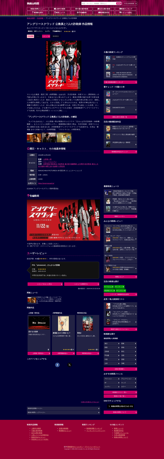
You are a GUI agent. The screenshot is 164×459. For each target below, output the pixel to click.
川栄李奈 (60, 164)
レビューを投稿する (81, 284)
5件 (70, 31)
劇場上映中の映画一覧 (120, 117)
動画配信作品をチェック (120, 152)
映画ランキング (125, 9)
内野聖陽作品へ (63, 353)
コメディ (47, 31)
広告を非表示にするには (90, 402)
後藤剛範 (73, 164)
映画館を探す (37, 12)
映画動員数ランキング (94, 428)
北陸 (122, 355)
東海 (122, 347)
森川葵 (67, 164)
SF (105, 383)
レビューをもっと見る (44, 284)
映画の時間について (119, 412)
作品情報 (40, 18)
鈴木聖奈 (88, 164)
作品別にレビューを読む (40, 439)
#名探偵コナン (109, 290)
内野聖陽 (46, 164)
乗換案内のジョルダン (75, 447)
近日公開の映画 (103, 9)
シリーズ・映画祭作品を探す (119, 294)
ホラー (123, 386)
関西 (106, 347)
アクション (108, 379)
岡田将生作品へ (87, 353)
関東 (122, 343)
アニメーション (126, 379)
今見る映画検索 (129, 3)
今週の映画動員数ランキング (113, 82)
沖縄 (122, 363)
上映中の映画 (59, 9)
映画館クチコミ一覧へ (120, 392)
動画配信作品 (103, 12)
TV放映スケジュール (121, 433)
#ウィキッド (119, 287)
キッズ (123, 383)
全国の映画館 (63, 428)
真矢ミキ (95, 164)
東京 (106, 343)
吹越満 (54, 166)
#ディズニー (120, 290)
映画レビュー (119, 277)
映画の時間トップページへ (36, 412)
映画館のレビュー (65, 431)
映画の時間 (31, 18)
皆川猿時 (41, 166)
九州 (106, 363)
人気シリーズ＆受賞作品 (40, 435)
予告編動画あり (57, 31)
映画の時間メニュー (38, 9)
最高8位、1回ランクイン (35, 31)
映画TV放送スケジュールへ (120, 329)
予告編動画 (82, 12)
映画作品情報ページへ (35, 408)
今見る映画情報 (119, 435)
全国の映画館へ (120, 369)
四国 (122, 359)
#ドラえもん (108, 287)
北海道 (107, 351)
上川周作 (80, 164)
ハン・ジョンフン (50, 162)
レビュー (45, 36)
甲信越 (107, 355)
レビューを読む (125, 12)
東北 (122, 351)
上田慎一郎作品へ (38, 353)
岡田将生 (53, 164)
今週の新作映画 (81, 9)
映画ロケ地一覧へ (120, 396)
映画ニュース (59, 12)
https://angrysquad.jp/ (46, 183)
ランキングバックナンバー (96, 431)
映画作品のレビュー (38, 437)
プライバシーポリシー (92, 447)
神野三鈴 (48, 166)
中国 (106, 359)
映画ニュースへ (120, 216)
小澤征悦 (61, 166)
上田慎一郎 (47, 159)
